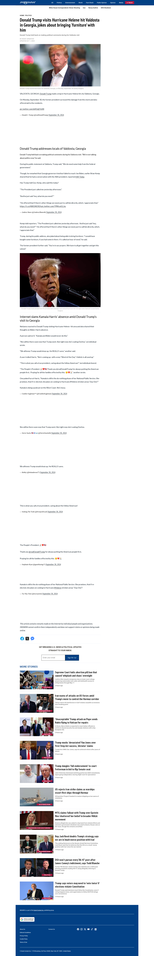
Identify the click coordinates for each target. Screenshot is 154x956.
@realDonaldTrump (37, 552)
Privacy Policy (24, 935)
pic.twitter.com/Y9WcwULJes (53, 206)
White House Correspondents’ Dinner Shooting (64, 8)
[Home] (28, 2)
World (80, 2)
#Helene (57, 588)
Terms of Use (23, 942)
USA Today (80, 177)
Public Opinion (102, 2)
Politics (59, 2)
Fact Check (89, 2)
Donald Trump (45, 94)
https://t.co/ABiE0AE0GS (30, 206)
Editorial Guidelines (25, 932)
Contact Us (51, 929)
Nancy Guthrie (93, 8)
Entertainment (70, 2)
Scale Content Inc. (39, 910)
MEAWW (22, 910)
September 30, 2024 (56, 115)
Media (121, 2)
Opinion (113, 2)
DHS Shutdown (106, 8)
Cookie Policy (23, 939)
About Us (22, 929)
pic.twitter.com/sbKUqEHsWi (32, 109)
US (52, 2)
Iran (84, 8)
